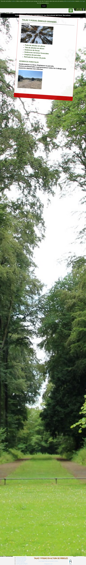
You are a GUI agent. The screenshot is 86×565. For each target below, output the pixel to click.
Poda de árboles (20, 562)
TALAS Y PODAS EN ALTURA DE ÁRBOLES (51, 558)
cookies (13, 1)
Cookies (56, 561)
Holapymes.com (48, 564)
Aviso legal (41, 561)
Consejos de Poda (21, 560)
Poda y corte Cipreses (22, 563)
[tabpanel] (48, 564)
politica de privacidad (68, 1)
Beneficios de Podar (21, 559)
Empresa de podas (21, 557)
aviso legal (82, 1)
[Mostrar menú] (71, 10)
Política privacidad (49, 561)
